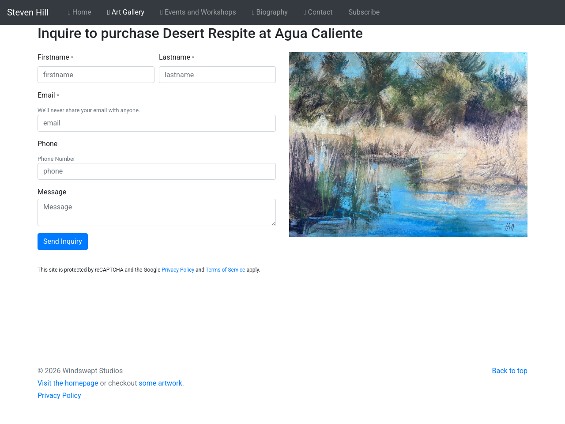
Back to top (509, 371)
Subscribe (364, 12)
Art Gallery (125, 12)
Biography (270, 12)
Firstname (55, 57)
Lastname (176, 57)
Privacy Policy (178, 270)
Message (52, 192)
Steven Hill (28, 12)
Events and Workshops (198, 12)
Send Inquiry (62, 241)
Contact (318, 12)
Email (48, 95)
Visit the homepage (68, 383)
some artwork (160, 383)
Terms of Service (225, 270)
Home (79, 12)
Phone (47, 144)
